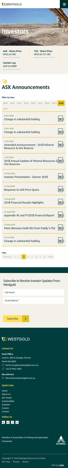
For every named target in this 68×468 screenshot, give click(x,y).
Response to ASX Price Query (21, 190)
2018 (61, 103)
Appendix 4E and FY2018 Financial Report (29, 215)
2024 (19, 103)
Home (4, 390)
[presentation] (15, 308)
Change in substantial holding (22, 119)
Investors (6, 404)
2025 (12, 103)
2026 (5, 103)
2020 (47, 103)
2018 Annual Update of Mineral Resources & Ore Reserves (31, 162)
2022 (33, 103)
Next (50, 256)
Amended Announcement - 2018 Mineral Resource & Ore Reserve (29, 146)
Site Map (6, 461)
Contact (5, 411)
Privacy (16, 461)
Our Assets (7, 397)
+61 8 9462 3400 (13, 368)
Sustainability (8, 401)
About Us (6, 394)
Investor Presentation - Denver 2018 (26, 177)
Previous (7, 256)
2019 (54, 103)
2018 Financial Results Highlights (24, 202)
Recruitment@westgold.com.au (20, 378)
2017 (5, 108)
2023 (26, 103)
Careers (5, 408)
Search (25, 461)
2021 (40, 103)
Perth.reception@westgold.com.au (22, 365)
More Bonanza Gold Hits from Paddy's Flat (29, 228)
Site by (57, 465)
